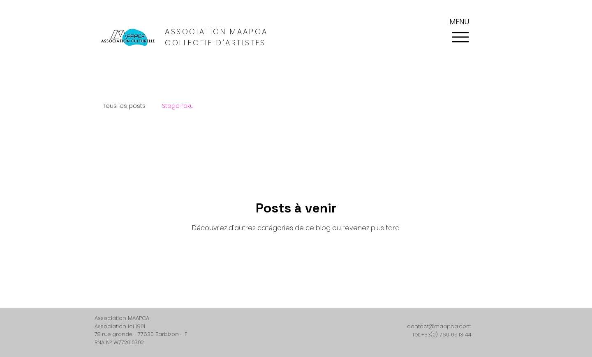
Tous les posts (124, 106)
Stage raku (178, 106)
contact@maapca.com (439, 326)
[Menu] (460, 36)
